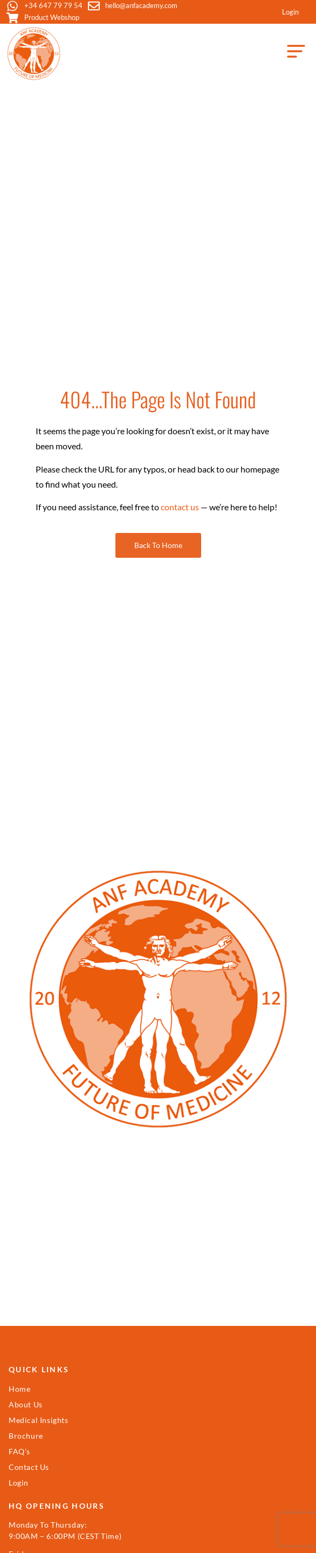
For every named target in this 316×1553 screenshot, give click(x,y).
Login (290, 12)
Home (19, 1388)
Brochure (26, 1435)
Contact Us (29, 1467)
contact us (180, 507)
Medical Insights (38, 1420)
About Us (26, 1404)
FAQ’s (19, 1451)
